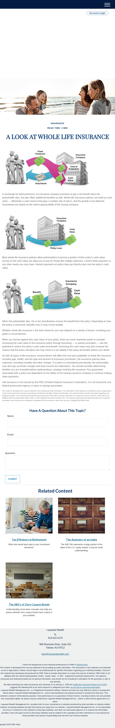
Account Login (97, 13)
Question (10, 453)
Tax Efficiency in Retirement (29, 539)
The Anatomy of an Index (81, 539)
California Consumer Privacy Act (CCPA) (90, 684)
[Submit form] (12, 479)
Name (10, 416)
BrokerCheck (82, 665)
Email (10, 434)
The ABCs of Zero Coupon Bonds (29, 604)
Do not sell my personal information (85, 687)
